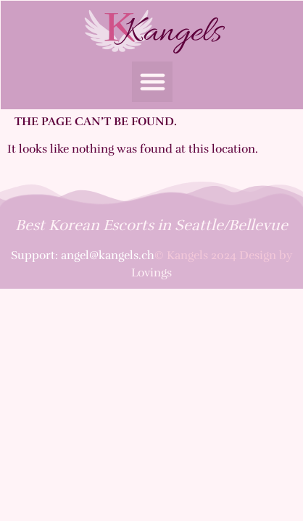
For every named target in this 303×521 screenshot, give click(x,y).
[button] (152, 82)
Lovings (151, 273)
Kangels (172, 33)
